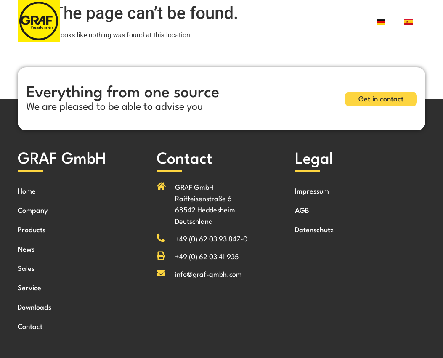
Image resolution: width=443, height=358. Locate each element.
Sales (229, 20)
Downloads (301, 20)
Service (261, 20)
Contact (341, 20)
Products (168, 20)
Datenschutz (314, 230)
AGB (302, 211)
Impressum (312, 191)
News (201, 20)
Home (92, 20)
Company (127, 20)
